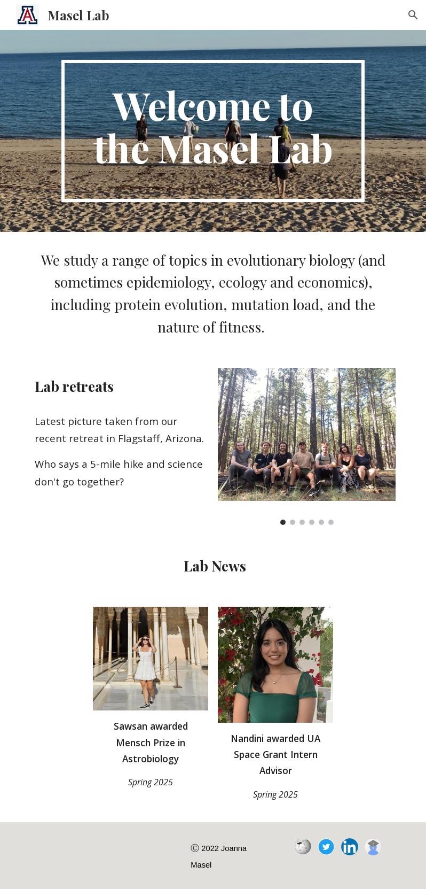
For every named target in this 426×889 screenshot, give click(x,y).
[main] (212, 131)
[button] (413, 15)
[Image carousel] (307, 446)
